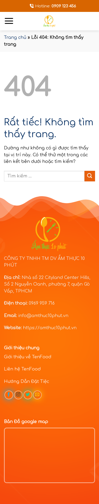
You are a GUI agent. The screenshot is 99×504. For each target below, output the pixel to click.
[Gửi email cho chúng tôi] (37, 395)
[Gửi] (89, 176)
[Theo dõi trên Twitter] (27, 395)
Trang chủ (15, 37)
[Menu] (9, 21)
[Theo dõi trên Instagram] (18, 395)
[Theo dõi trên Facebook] (8, 395)
